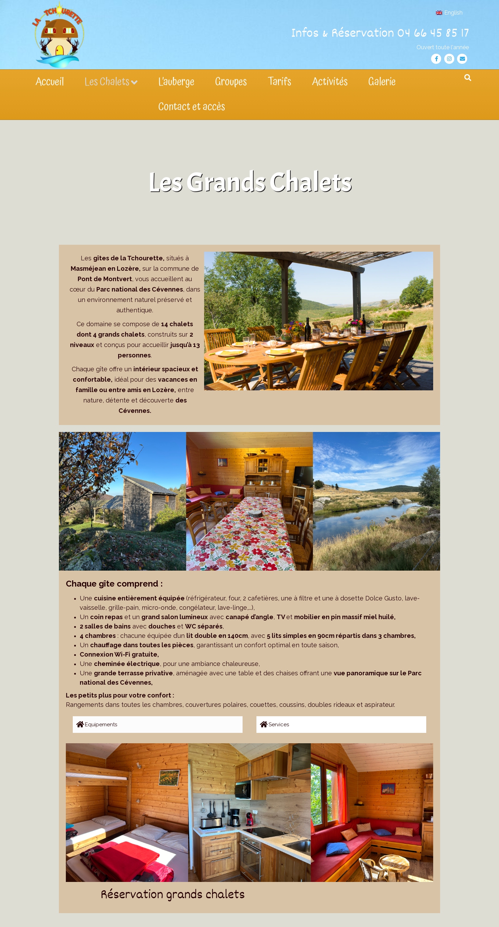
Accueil (49, 81)
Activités (330, 81)
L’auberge (176, 81)
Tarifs (279, 81)
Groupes (231, 81)
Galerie (382, 81)
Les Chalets (107, 81)
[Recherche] (468, 77)
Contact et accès (191, 106)
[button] (158, 724)
